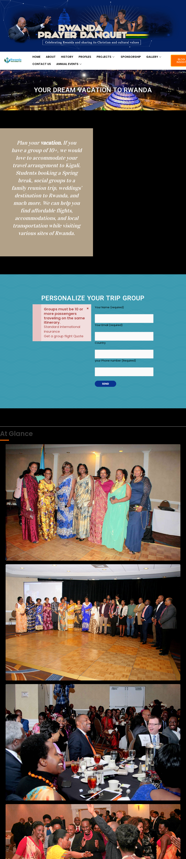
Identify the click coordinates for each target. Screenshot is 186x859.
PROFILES (85, 57)
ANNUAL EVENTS (69, 64)
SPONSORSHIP (131, 57)
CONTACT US (41, 64)
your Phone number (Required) (124, 367)
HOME (36, 57)
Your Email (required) (124, 332)
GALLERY (154, 57)
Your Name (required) (124, 314)
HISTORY (67, 57)
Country (124, 349)
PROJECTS (106, 57)
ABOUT (51, 57)
